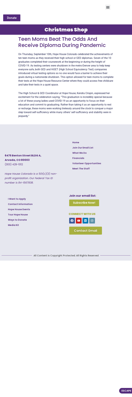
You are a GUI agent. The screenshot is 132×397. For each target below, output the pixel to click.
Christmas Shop (66, 29)
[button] (108, 7)
